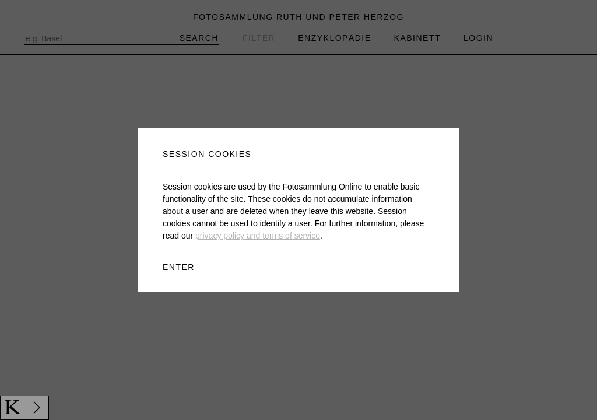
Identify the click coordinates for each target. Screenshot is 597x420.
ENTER (179, 267)
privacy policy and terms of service (257, 235)
